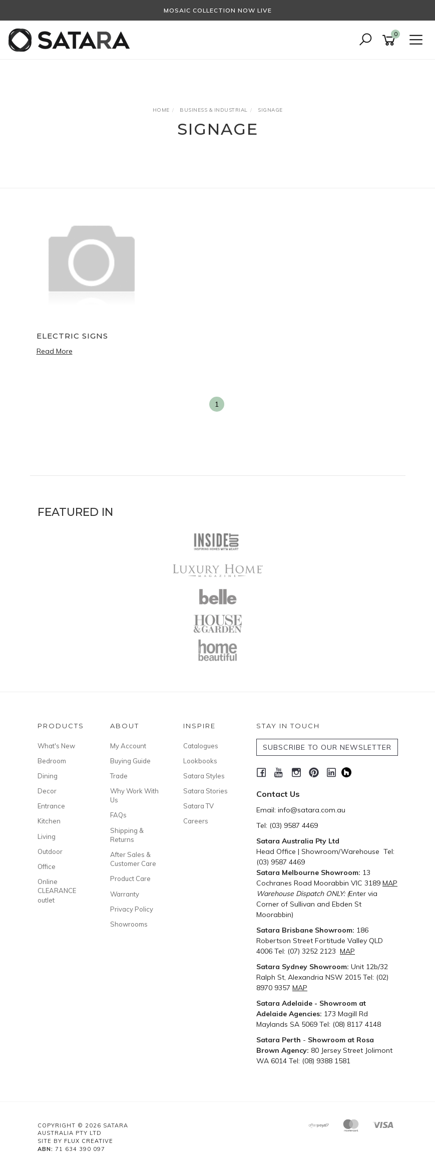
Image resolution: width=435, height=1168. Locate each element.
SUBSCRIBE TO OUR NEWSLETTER (327, 747)
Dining (48, 776)
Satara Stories (205, 791)
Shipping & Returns (127, 834)
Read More (55, 351)
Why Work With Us (134, 795)
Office (47, 866)
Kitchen (49, 821)
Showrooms (129, 924)
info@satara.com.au (311, 809)
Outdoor (50, 851)
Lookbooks (200, 761)
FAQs (118, 815)
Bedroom (52, 761)
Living (47, 836)
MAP (389, 883)
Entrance (51, 806)
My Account (128, 746)
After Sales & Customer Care (133, 858)
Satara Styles (204, 776)
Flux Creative (88, 1140)
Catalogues (200, 746)
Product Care (130, 878)
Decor (47, 791)
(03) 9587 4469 (293, 825)
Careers (195, 821)
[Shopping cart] (390, 40)
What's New (56, 746)
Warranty (124, 894)
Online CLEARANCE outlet (57, 891)
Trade (119, 776)
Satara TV (198, 806)
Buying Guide (130, 761)
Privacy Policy (131, 909)
